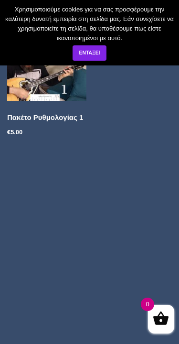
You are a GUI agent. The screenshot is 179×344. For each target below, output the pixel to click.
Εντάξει (89, 52)
